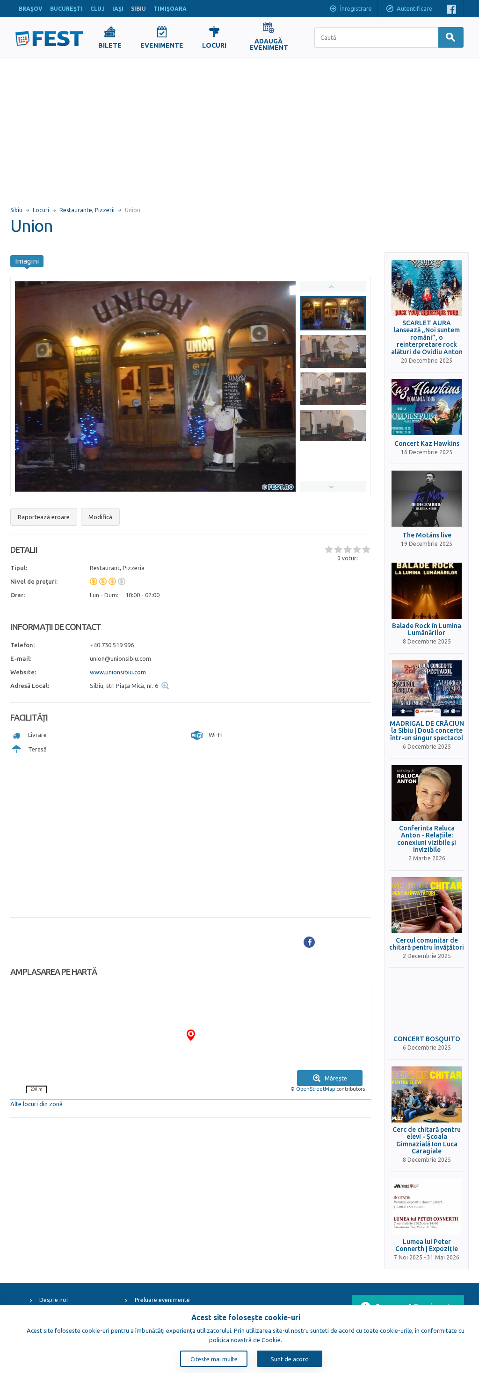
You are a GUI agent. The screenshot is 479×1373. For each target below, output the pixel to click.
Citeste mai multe (214, 1359)
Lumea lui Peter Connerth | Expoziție (426, 1245)
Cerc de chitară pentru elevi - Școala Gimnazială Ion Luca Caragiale (426, 1140)
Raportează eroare (44, 517)
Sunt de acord (289, 1359)
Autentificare (408, 9)
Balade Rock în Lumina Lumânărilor (426, 629)
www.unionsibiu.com (118, 672)
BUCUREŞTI (66, 9)
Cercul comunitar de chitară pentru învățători (426, 944)
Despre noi (53, 1300)
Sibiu (16, 210)
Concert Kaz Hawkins (426, 443)
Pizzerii (105, 210)
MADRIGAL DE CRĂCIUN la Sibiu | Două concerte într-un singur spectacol (427, 731)
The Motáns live (426, 535)
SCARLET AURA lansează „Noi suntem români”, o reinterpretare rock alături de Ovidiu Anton (427, 338)
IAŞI (117, 9)
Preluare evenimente (162, 1300)
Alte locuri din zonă (36, 1104)
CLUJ (97, 9)
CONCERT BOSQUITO (426, 1039)
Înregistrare (350, 9)
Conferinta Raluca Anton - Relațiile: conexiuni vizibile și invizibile (426, 839)
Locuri (41, 210)
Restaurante (75, 210)
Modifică (100, 517)
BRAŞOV (31, 9)
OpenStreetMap (315, 1089)
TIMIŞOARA (170, 9)
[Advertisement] (239, 127)
